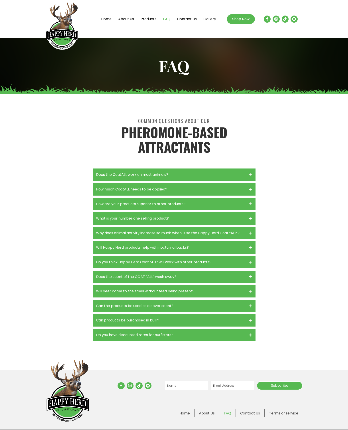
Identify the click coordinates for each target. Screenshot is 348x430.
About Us (207, 413)
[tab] (174, 174)
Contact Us (250, 413)
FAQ (227, 413)
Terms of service (283, 413)
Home (184, 413)
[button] (280, 385)
